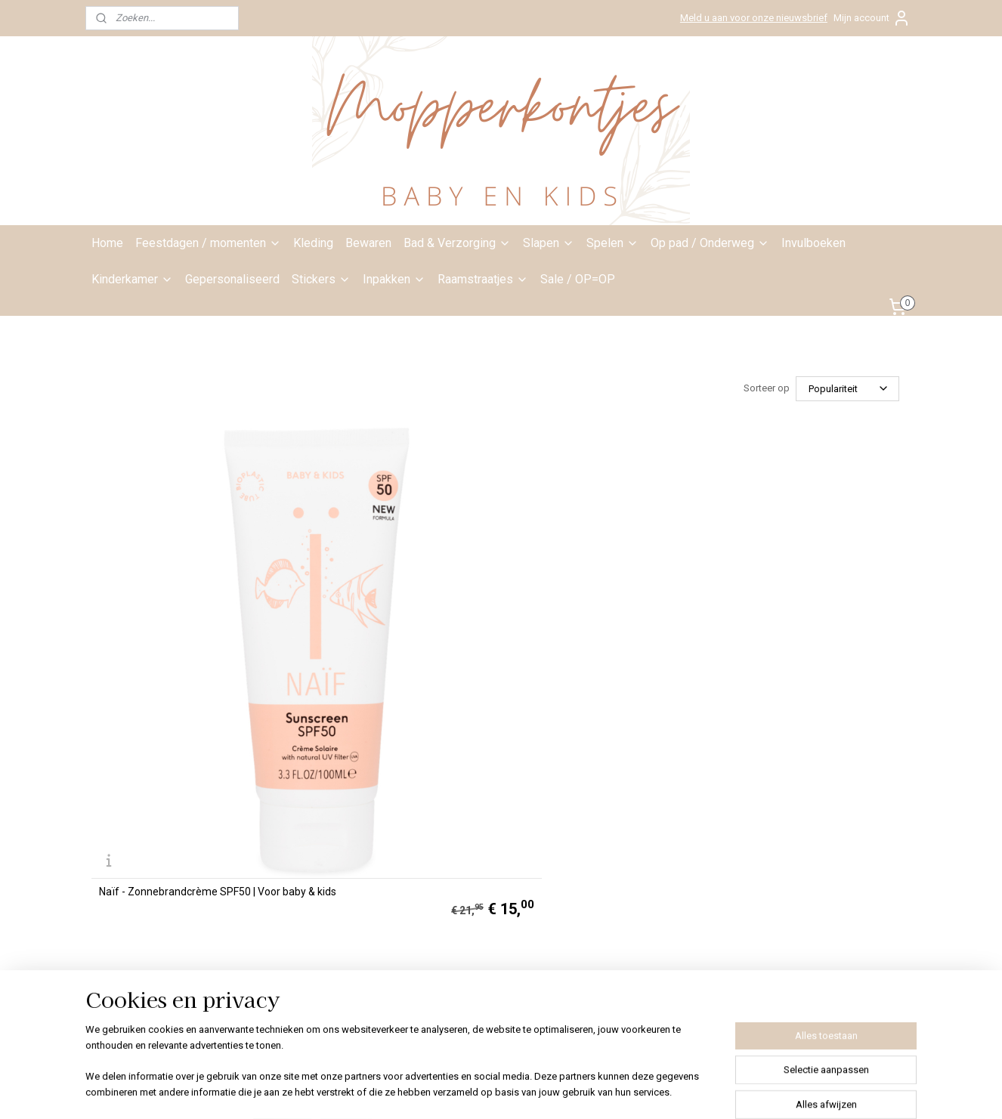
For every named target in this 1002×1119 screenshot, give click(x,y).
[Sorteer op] (847, 388)
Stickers (321, 279)
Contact (443, 758)
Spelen (612, 243)
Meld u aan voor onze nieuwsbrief (753, 17)
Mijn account (872, 18)
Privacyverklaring (465, 826)
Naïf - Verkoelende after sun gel (383, 637)
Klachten (444, 876)
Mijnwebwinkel (661, 1091)
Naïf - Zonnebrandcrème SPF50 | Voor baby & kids (177, 634)
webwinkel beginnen (534, 1091)
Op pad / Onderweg (710, 243)
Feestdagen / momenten (208, 243)
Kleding (313, 243)
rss (479, 1091)
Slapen (548, 243)
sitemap (450, 1091)
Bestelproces (455, 842)
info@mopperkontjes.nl (351, 758)
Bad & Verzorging (457, 243)
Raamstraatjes (483, 279)
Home (107, 243)
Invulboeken (813, 243)
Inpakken (394, 279)
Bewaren (368, 243)
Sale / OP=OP (577, 279)
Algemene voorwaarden (483, 808)
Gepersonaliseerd (232, 279)
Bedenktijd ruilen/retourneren (494, 859)
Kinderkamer (132, 279)
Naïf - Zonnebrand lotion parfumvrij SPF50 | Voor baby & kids (599, 634)
